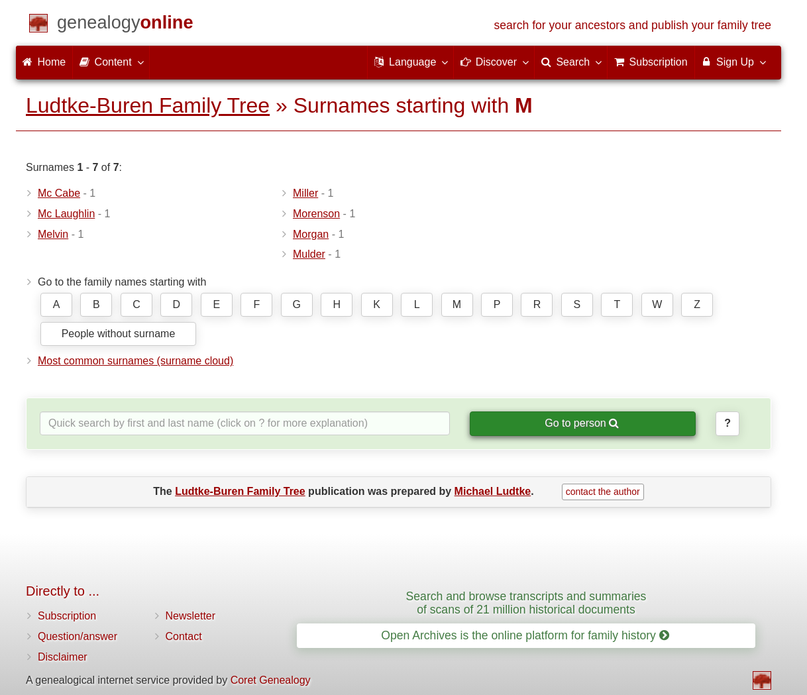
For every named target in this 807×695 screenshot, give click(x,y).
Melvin (53, 234)
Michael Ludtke (493, 491)
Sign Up (733, 61)
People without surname (119, 333)
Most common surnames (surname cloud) (135, 360)
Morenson (316, 213)
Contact (184, 636)
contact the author (603, 491)
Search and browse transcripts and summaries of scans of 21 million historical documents (526, 602)
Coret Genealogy (271, 680)
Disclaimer (62, 657)
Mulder (309, 254)
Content (111, 61)
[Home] (125, 24)
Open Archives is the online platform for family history (525, 635)
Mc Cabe (59, 193)
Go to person (582, 423)
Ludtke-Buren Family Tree (148, 105)
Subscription (67, 615)
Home (44, 62)
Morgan (311, 234)
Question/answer (77, 636)
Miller (305, 193)
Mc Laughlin (66, 213)
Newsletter (191, 615)
